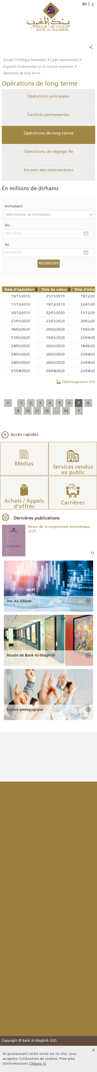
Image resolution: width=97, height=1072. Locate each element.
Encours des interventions (48, 170)
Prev (91, 553)
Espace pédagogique (24, 709)
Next (93, 553)
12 (47, 410)
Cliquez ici (37, 1064)
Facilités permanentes (48, 115)
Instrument (14, 206)
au (7, 244)
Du (7, 225)
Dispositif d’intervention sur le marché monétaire (38, 66)
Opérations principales (48, 96)
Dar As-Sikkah (19, 601)
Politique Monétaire (31, 60)
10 (28, 410)
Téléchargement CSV (78, 382)
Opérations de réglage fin (48, 152)
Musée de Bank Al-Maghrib (30, 655)
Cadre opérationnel (64, 60)
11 (37, 410)
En (84, 4)
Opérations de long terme (48, 133)
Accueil (8, 60)
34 (66, 410)
